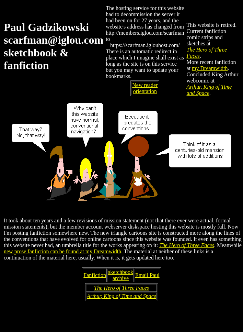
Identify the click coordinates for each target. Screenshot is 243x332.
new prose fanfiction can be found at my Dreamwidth (62, 251)
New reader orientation (145, 88)
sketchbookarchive (120, 275)
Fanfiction (94, 275)
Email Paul (147, 275)
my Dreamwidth (210, 68)
